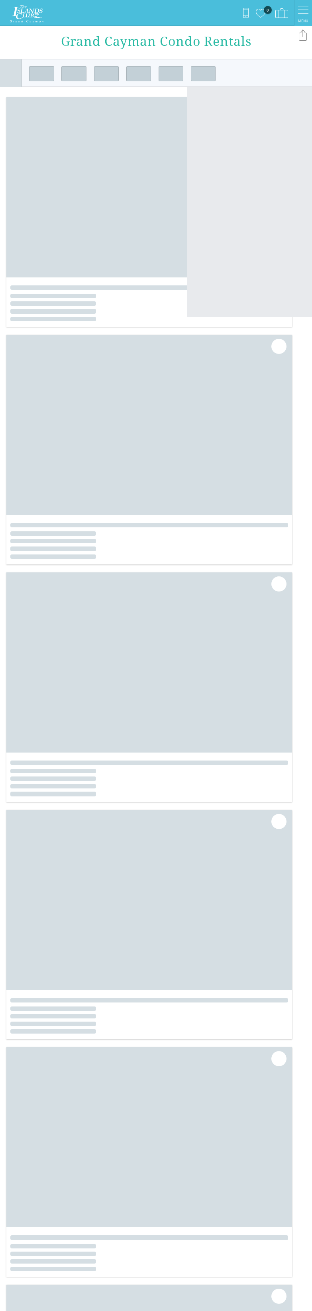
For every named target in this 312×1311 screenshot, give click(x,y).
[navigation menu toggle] (303, 13)
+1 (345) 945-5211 (31, 1183)
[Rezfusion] (74, 1243)
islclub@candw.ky (31, 1191)
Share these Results (303, 35)
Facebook (150, 1099)
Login (106, 1301)
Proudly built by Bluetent (154, 1301)
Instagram (171, 1099)
